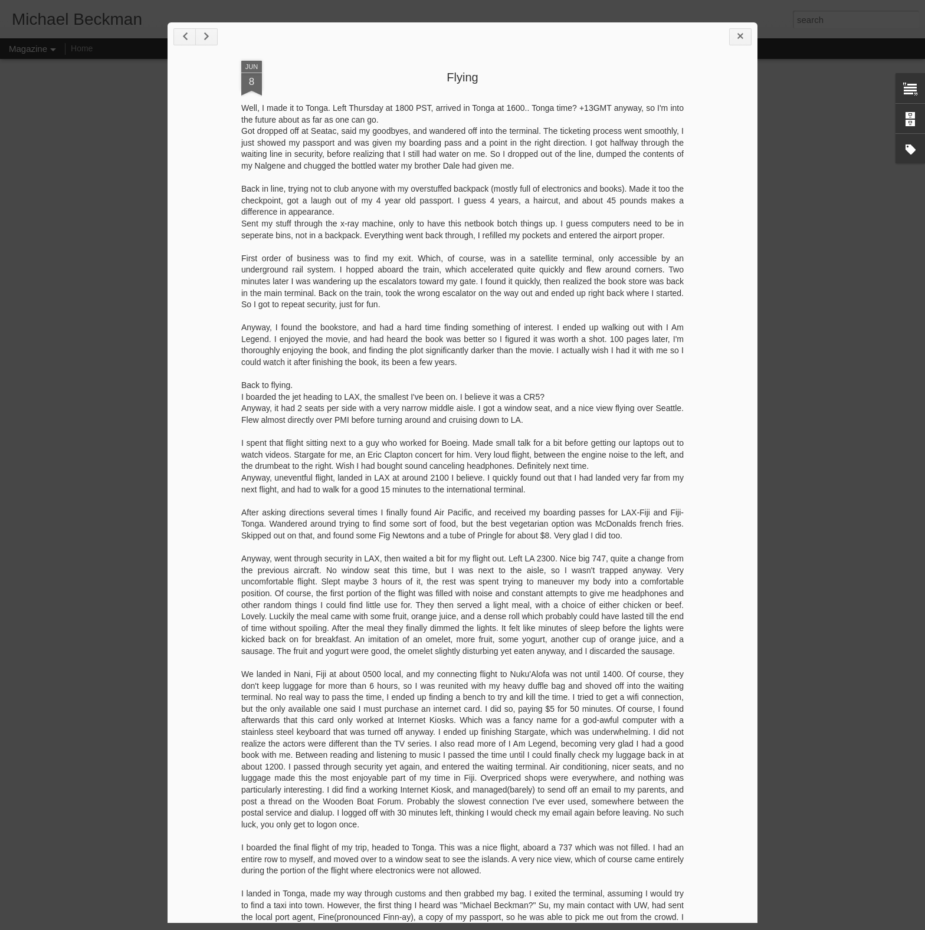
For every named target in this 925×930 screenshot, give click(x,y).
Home (82, 48)
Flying (462, 77)
